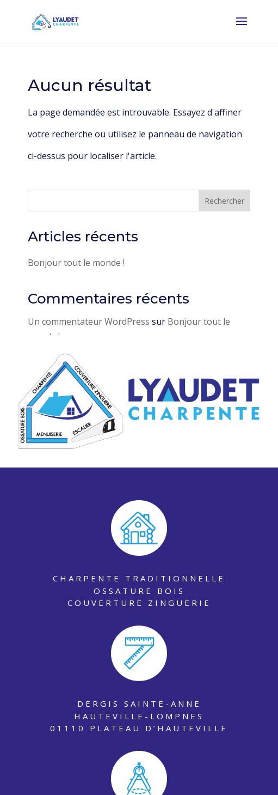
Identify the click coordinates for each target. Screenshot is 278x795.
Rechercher (224, 201)
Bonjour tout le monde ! (76, 263)
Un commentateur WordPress (89, 321)
